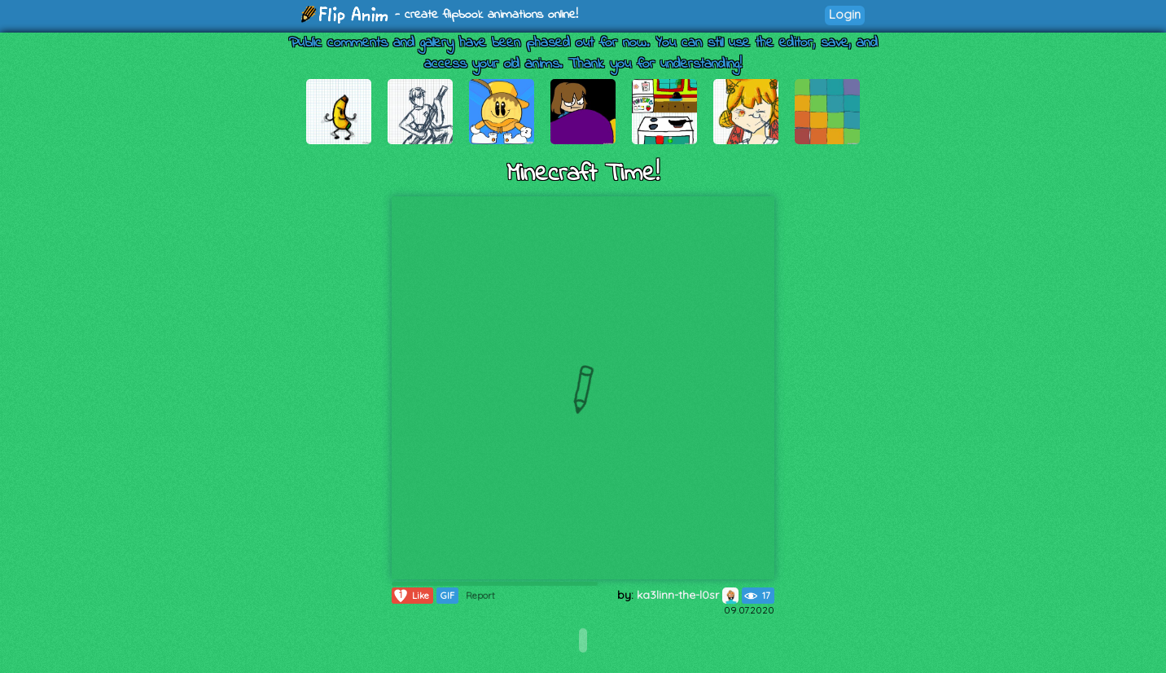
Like (410, 595)
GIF (447, 595)
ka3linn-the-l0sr (688, 594)
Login (845, 14)
